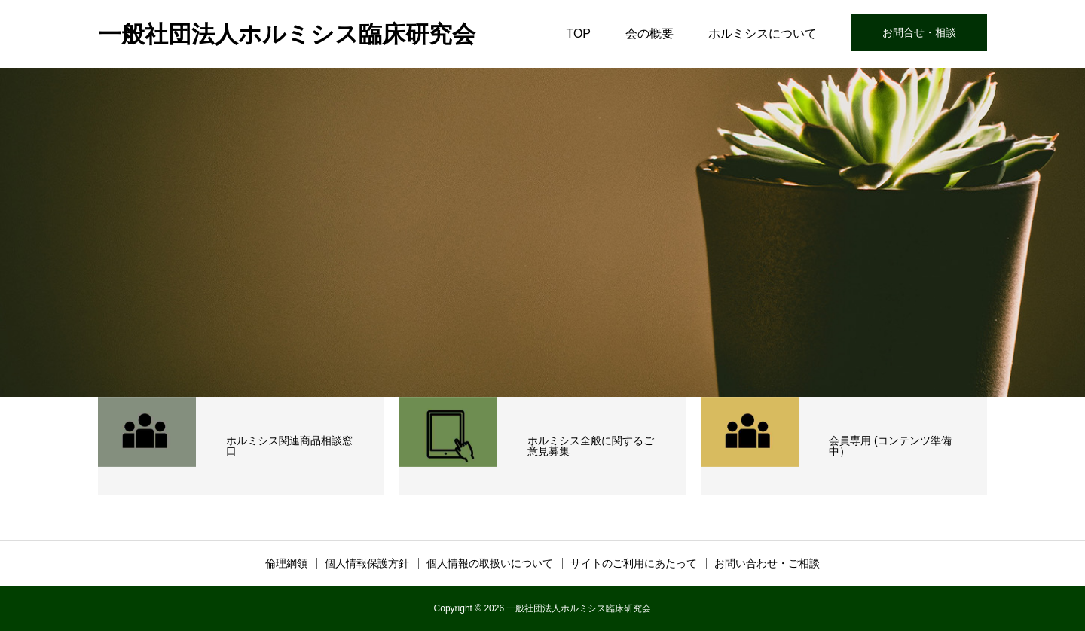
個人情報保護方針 (367, 563)
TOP (578, 33)
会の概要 (649, 33)
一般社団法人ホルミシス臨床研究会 (286, 34)
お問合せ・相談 (919, 32)
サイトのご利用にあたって (633, 563)
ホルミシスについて (762, 33)
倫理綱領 (286, 563)
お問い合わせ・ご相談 (767, 563)
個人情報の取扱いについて (489, 563)
